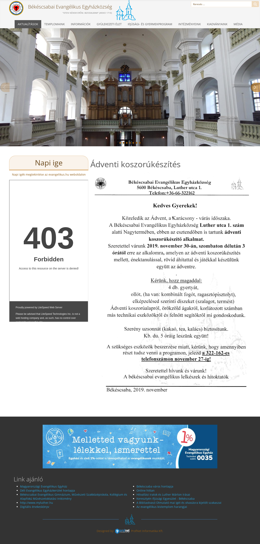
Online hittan (145, 490)
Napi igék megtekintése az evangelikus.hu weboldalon (49, 174)
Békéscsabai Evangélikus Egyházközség (69, 6)
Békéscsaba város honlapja (154, 486)
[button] (120, 143)
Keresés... (255, 4)
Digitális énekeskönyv (35, 507)
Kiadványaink (217, 24)
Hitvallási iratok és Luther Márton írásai (163, 494)
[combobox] (221, 4)
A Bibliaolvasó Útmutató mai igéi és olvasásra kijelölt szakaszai (178, 503)
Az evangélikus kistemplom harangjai (161, 507)
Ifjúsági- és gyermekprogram (150, 24)
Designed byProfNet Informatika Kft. (130, 531)
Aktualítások (28, 24)
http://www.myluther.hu (36, 503)
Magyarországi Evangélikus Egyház (43, 486)
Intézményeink (189, 24)
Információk (81, 24)
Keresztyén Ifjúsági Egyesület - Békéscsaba (165, 499)
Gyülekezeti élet (109, 24)
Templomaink (54, 24)
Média (238, 24)
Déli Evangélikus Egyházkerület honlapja (47, 490)
